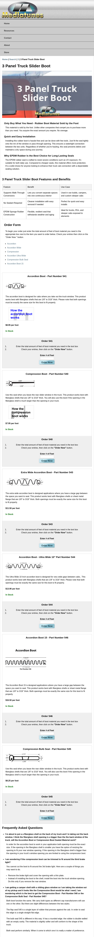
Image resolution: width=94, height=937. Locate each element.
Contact (8, 38)
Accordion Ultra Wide (16, 256)
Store (6, 52)
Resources (9, 31)
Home (7, 23)
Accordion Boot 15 (15, 264)
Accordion (11, 244)
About (7, 45)
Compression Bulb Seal (17, 260)
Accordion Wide (14, 248)
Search (12, 59)
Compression (13, 252)
